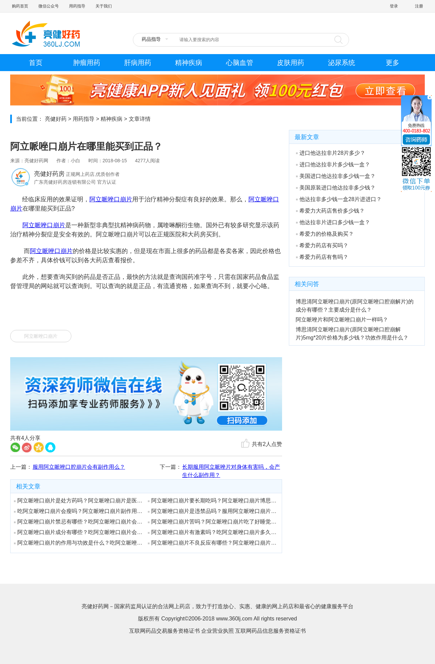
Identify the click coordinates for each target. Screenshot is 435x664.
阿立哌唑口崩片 (110, 199)
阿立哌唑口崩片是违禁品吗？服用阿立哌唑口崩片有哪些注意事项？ (212, 511)
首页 (35, 62)
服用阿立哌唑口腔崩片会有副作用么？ (79, 467)
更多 (392, 62)
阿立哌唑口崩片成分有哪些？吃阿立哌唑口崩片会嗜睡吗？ (78, 532)
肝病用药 (137, 62)
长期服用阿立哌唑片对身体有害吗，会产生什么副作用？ (231, 471)
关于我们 (103, 6)
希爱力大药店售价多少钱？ (330, 211)
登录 (394, 6)
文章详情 (140, 119)
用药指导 (77, 6)
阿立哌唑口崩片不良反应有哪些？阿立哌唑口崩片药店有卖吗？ (212, 543)
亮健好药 (56, 119)
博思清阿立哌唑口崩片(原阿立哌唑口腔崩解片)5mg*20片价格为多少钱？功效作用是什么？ (352, 334)
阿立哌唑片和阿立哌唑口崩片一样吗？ (342, 319)
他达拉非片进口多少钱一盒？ (333, 222)
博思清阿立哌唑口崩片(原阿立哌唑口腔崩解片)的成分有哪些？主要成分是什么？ (355, 306)
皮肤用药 (290, 62)
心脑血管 (239, 62)
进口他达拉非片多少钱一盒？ (333, 164)
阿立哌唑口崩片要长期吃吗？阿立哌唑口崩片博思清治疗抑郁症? (212, 500)
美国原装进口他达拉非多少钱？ (336, 187)
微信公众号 (48, 6)
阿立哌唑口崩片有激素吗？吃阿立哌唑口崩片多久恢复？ (212, 532)
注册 (419, 6)
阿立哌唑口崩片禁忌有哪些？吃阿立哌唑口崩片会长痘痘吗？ (78, 522)
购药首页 (20, 6)
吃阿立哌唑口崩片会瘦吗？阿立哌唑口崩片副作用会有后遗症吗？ (78, 511)
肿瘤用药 (86, 62)
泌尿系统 (341, 62)
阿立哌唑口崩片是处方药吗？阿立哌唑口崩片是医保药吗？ (78, 500)
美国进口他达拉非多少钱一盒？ (336, 176)
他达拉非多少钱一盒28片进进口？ (339, 199)
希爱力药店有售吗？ (322, 257)
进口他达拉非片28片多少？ (330, 153)
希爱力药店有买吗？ (322, 245)
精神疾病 (188, 62)
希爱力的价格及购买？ (325, 234)
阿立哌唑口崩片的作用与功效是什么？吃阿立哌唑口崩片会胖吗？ (78, 543)
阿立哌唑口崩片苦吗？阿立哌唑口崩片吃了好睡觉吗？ (212, 522)
